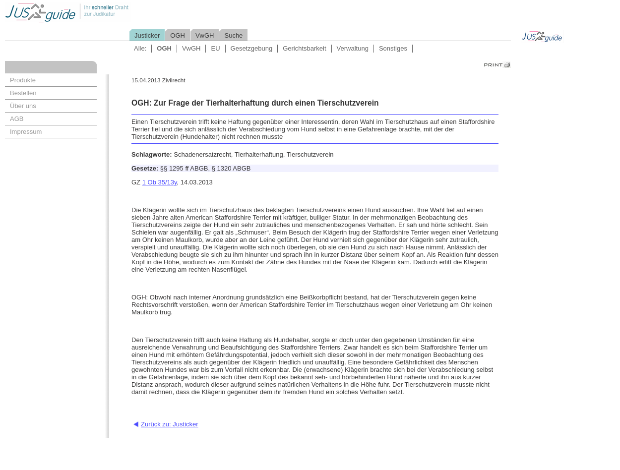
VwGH (204, 35)
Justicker (147, 35)
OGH (177, 35)
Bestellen (23, 93)
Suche (233, 35)
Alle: (140, 48)
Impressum (26, 131)
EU (215, 48)
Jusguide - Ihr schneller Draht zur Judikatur (99, 12)
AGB (16, 118)
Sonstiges (393, 48)
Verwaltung (353, 48)
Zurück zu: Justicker (169, 424)
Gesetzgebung (252, 48)
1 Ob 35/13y (159, 182)
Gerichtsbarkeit (304, 48)
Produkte (23, 80)
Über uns (23, 106)
